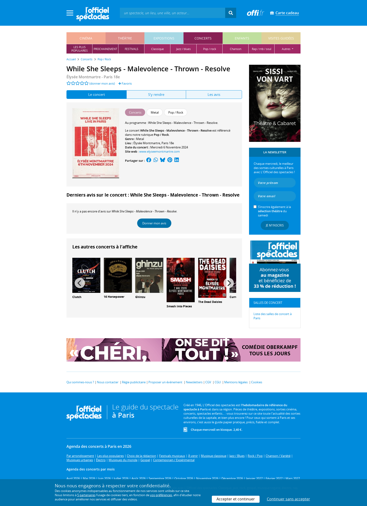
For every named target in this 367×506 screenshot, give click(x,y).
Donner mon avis (154, 223)
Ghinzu (140, 297)
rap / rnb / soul (261, 49)
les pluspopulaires (79, 49)
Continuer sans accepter (288, 499)
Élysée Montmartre (146, 143)
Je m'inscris (275, 225)
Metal (140, 139)
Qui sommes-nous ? (80, 382)
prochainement (105, 49)
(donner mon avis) (102, 83)
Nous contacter (107, 382)
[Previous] (80, 283)
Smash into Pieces (179, 306)
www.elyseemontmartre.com (159, 151)
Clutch (76, 297)
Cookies (256, 382)
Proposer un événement (165, 382)
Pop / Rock (161, 135)
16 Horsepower (114, 297)
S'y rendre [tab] (156, 94)
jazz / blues (183, 49)
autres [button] (286, 49)
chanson (235, 49)
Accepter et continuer (236, 499)
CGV (208, 382)
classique (157, 49)
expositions (164, 38)
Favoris (125, 83)
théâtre (125, 38)
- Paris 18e (93, 76)
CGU (218, 382)
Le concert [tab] (96, 94)
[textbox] (172, 13)
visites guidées (281, 38)
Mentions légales (236, 382)
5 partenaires (86, 495)
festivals (131, 49)
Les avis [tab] (214, 94)
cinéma (86, 38)
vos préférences (161, 495)
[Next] (229, 283)
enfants (242, 38)
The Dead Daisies (210, 302)
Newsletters (194, 382)
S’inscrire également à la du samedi (274, 211)
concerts (203, 38)
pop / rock (209, 49)
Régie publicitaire (134, 382)
